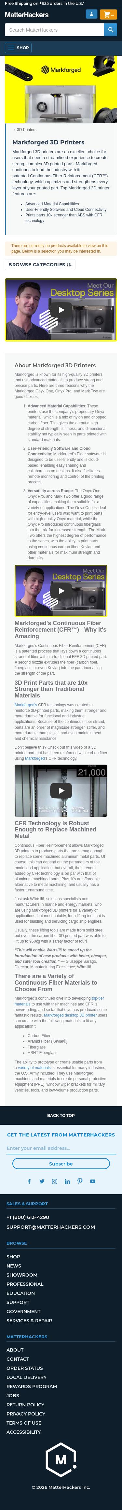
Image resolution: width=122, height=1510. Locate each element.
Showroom (22, 1275)
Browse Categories (40, 265)
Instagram (55, 1181)
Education (21, 1293)
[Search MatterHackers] (110, 29)
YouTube (93, 1181)
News (14, 1266)
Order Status (25, 1368)
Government (23, 1311)
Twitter (42, 1181)
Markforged (35, 758)
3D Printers (26, 129)
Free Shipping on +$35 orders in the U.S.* (45, 3)
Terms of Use (24, 1423)
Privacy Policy (26, 1414)
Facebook (29, 1181)
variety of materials (34, 1067)
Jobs (13, 1396)
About (15, 1350)
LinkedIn (67, 1181)
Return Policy (25, 1405)
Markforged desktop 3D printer (70, 1015)
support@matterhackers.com (51, 1227)
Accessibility (24, 1432)
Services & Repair (29, 1321)
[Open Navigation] (18, 48)
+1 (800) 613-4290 (28, 1217)
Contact (18, 1359)
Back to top (61, 1115)
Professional (25, 1284)
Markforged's (26, 705)
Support (18, 1302)
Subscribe (61, 1164)
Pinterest (80, 1181)
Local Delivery (27, 1377)
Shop (13, 1257)
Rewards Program (32, 1386)
